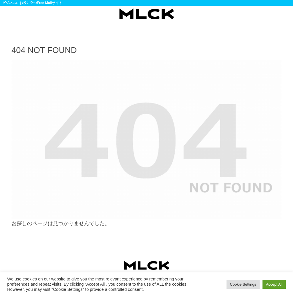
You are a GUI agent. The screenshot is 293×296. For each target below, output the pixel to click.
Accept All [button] (274, 284)
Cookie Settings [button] (243, 284)
